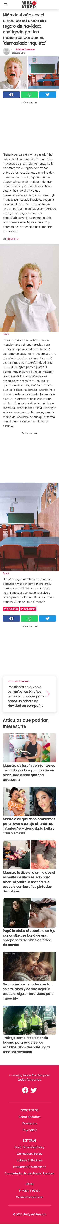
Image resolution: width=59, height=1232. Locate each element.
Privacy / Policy (29, 1190)
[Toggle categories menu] (5, 4)
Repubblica (13, 238)
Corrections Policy (29, 1154)
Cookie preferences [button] (29, 1197)
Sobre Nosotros (30, 1117)
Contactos (29, 1123)
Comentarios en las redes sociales (29, 1173)
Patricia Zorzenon (25, 49)
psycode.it (29, 1130)
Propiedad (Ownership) (29, 1167)
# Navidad (28, 609)
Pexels (6, 333)
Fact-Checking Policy (29, 1147)
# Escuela (11, 609)
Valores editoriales (29, 1160)
